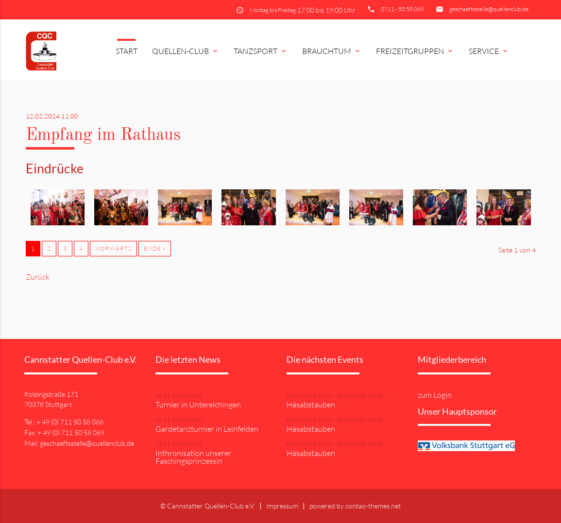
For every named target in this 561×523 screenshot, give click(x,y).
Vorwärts (113, 248)
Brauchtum (331, 51)
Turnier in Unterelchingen (198, 404)
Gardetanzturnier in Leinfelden (206, 429)
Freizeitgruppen (415, 51)
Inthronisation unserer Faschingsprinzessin (193, 457)
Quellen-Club (185, 51)
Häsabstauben (311, 404)
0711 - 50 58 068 (402, 9)
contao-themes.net (373, 506)
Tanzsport (261, 51)
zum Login (435, 395)
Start (126, 51)
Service (489, 51)
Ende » (155, 248)
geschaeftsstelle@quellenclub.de (488, 9)
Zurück (38, 277)
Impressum (282, 506)
